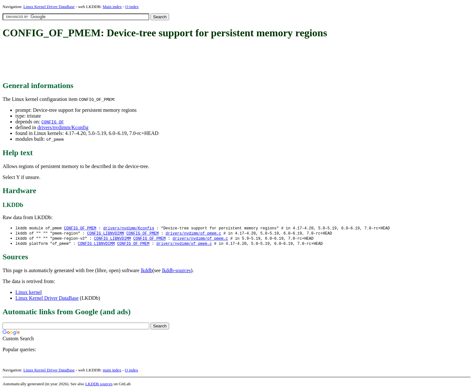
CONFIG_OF (52, 122)
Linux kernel (28, 293)
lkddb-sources (176, 271)
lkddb (146, 271)
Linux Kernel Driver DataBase (49, 6)
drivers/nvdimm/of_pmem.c (193, 233)
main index (112, 371)
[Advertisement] (119, 60)
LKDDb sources (99, 385)
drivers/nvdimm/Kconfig (62, 127)
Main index (112, 6)
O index (132, 6)
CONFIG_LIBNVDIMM (105, 233)
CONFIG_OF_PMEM (80, 228)
